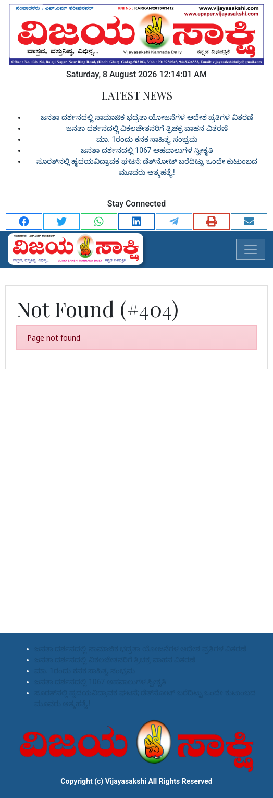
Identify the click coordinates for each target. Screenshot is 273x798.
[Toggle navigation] (250, 249)
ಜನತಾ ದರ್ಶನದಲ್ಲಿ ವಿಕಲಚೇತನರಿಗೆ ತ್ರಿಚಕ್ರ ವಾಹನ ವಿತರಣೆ (146, 128)
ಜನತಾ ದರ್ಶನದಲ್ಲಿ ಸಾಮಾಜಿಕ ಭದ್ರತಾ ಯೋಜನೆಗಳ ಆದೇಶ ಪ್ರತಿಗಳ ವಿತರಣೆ (147, 117)
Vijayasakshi (125, 781)
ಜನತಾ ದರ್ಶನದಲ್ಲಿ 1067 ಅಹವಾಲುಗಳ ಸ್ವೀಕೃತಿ (147, 150)
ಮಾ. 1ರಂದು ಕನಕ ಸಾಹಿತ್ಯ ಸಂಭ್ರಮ (146, 139)
